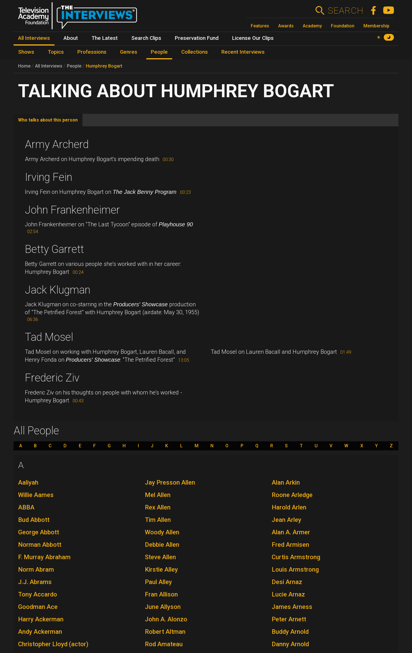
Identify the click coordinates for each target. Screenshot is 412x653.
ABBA (26, 507)
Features (260, 26)
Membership (376, 26)
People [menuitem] (159, 52)
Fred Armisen (290, 544)
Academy (312, 26)
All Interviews (48, 66)
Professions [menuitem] (91, 52)
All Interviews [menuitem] (34, 38)
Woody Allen (162, 532)
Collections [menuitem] (194, 52)
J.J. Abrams (35, 581)
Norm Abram (36, 569)
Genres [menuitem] (128, 52)
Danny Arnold (290, 644)
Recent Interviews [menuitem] (243, 52)
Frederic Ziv (52, 378)
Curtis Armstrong (296, 557)
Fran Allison (161, 594)
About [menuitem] (71, 38)
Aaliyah (28, 482)
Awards (286, 26)
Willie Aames (36, 494)
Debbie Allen (162, 544)
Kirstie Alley (161, 569)
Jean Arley (286, 519)
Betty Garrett (54, 249)
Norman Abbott (39, 544)
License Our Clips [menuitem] (253, 38)
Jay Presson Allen (170, 482)
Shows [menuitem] (26, 52)
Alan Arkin (286, 482)
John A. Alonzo (166, 619)
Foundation (342, 26)
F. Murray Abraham (44, 557)
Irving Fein (48, 177)
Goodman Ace (38, 606)
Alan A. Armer (291, 532)
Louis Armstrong (295, 569)
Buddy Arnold (290, 631)
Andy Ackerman (40, 631)
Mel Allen (158, 494)
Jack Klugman (57, 290)
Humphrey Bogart (104, 66)
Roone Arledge (292, 494)
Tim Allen (158, 519)
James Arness (292, 606)
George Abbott (38, 532)
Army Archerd (57, 144)
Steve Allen (160, 557)
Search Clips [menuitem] (146, 38)
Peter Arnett (289, 619)
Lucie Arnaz (288, 594)
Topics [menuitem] (56, 52)
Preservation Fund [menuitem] (197, 38)
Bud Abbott (33, 519)
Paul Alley (158, 581)
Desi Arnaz (287, 581)
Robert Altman (165, 631)
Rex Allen (158, 507)
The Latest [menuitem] (104, 38)
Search (345, 10)
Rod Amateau (164, 644)
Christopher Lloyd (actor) (53, 644)
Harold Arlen (289, 507)
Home (24, 66)
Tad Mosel (49, 337)
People (74, 66)
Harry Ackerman (41, 619)
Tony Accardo (37, 594)
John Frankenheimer (72, 210)
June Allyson (163, 606)
